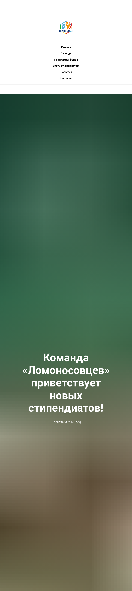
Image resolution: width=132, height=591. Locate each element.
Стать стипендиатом (66, 65)
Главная (66, 47)
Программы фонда (66, 59)
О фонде (66, 53)
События (66, 72)
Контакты (66, 78)
